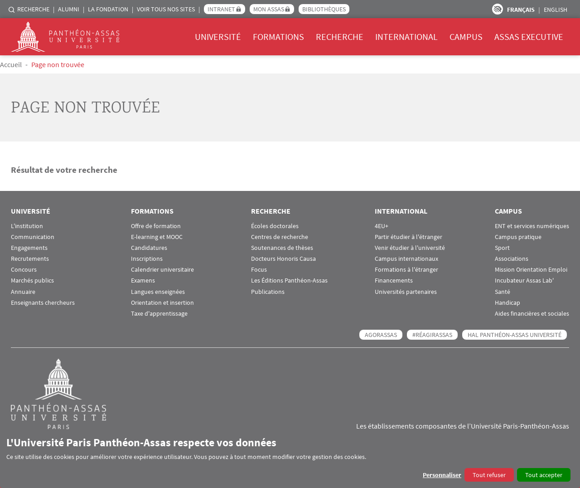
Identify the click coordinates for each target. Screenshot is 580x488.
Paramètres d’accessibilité (497, 9)
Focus (259, 269)
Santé (502, 292)
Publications (268, 292)
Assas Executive (528, 36)
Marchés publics (32, 280)
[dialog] (290, 458)
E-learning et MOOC (157, 237)
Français (521, 9)
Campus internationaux (406, 259)
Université (218, 36)
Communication (32, 237)
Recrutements (30, 259)
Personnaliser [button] (442, 475)
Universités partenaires (406, 292)
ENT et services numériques (532, 226)
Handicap (507, 303)
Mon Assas (268, 9)
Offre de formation (156, 226)
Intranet (221, 9)
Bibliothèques (324, 9)
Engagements (29, 248)
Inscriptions (147, 259)
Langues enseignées (158, 292)
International (406, 36)
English (555, 9)
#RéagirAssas (432, 335)
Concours (24, 269)
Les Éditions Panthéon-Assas (289, 280)
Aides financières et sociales (532, 313)
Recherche (33, 9)
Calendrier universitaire (162, 269)
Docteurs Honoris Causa (283, 259)
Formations (278, 36)
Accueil (11, 64)
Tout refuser (489, 475)
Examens (143, 280)
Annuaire (23, 292)
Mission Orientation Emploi (531, 269)
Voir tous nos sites (166, 9)
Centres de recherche (279, 237)
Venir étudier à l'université (410, 248)
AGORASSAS (381, 335)
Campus (466, 36)
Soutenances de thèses (282, 248)
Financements (394, 280)
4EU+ (381, 226)
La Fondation (108, 9)
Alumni (68, 9)
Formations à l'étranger (406, 269)
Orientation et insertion (162, 303)
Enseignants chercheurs (43, 303)
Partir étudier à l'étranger (408, 237)
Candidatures (149, 248)
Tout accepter (543, 475)
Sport (502, 248)
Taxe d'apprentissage (159, 313)
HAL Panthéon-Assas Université (514, 335)
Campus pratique (518, 237)
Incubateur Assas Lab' (524, 280)
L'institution (27, 226)
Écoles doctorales (275, 226)
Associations (511, 259)
